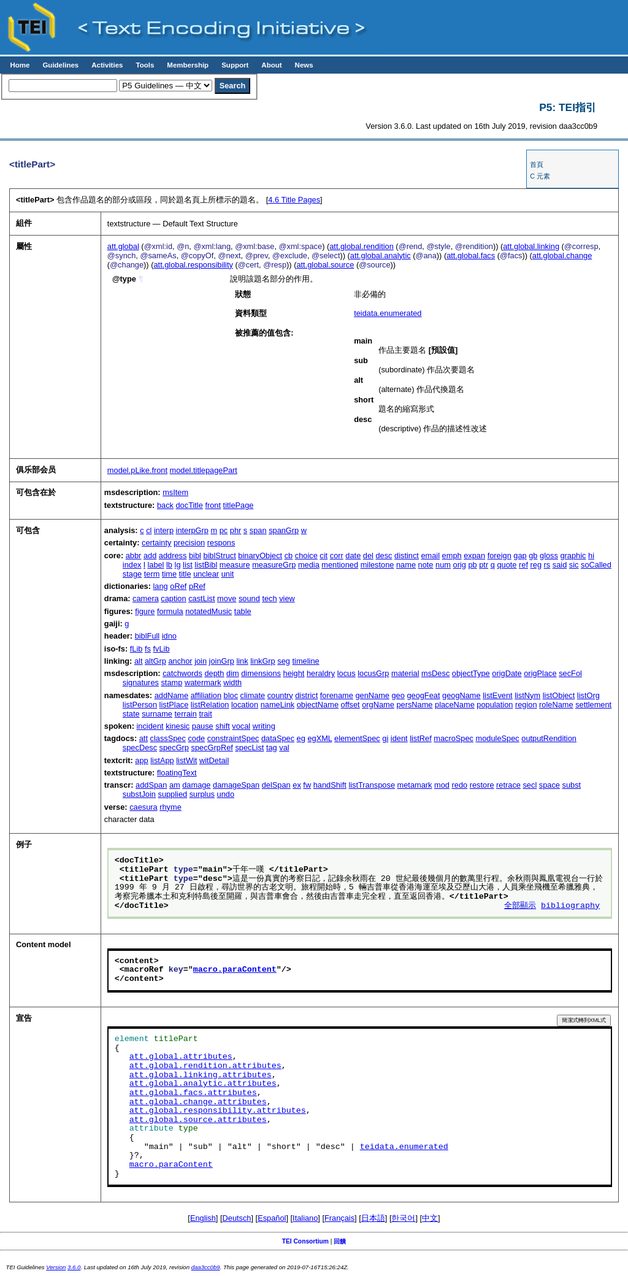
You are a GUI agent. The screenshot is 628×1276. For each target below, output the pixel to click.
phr (236, 530)
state (131, 713)
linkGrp (262, 661)
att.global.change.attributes (198, 1102)
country (280, 695)
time (169, 573)
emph (452, 555)
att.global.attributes (180, 1057)
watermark (203, 682)
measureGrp (274, 564)
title (185, 573)
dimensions (261, 673)
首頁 (536, 164)
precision (189, 542)
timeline (306, 661)
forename (336, 695)
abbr (134, 555)
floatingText (177, 772)
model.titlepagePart (203, 470)
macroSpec (453, 738)
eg (301, 738)
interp (164, 530)
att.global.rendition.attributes (205, 1066)
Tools (145, 65)
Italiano (305, 1218)
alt (138, 661)
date (353, 555)
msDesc (435, 673)
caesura (143, 807)
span (258, 530)
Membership (188, 65)
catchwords (182, 673)
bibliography (570, 906)
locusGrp (373, 673)
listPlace (174, 704)
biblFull (147, 635)
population (495, 704)
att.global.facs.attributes (193, 1093)
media (309, 564)
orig (459, 564)
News (304, 65)
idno (169, 635)
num (443, 564)
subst (571, 785)
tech (269, 598)
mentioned (339, 564)
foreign (499, 555)
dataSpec (277, 738)
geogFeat (423, 695)
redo (460, 785)
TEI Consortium (305, 1241)
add (150, 555)
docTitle (189, 505)
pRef (197, 586)
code (196, 738)
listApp (162, 760)
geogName (461, 695)
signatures (141, 682)
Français (339, 1218)
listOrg (588, 695)
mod (442, 785)
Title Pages (294, 199)
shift (222, 726)
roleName (556, 704)
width (232, 682)
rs (547, 564)
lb (169, 564)
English (203, 1218)
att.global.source (325, 264)
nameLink (278, 704)
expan (474, 555)
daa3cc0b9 (205, 1267)
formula (170, 611)
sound (249, 598)
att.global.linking (531, 246)
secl (530, 785)
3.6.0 (73, 1267)
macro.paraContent (235, 969)
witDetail (214, 760)
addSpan (151, 785)
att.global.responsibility (192, 264)
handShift (330, 785)
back (165, 505)
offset (350, 704)
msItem (175, 492)
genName (372, 695)
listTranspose (371, 785)
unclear (206, 573)
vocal (241, 726)
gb (533, 555)
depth (214, 673)
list (188, 564)
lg (178, 564)
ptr (483, 564)
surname (157, 713)
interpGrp (192, 530)
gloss (549, 555)
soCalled (596, 564)
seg (283, 661)
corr (336, 555)
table (242, 611)
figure (145, 611)
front (213, 505)
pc (224, 530)
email (430, 555)
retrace (508, 785)
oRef (178, 586)
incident (149, 726)
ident (399, 738)
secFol (570, 673)
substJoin (139, 794)
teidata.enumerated (387, 313)
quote (506, 564)
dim (232, 673)
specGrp (174, 747)
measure (235, 564)
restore (482, 785)
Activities (107, 65)
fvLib (161, 648)
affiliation (206, 695)
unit (227, 573)
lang (160, 586)
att (143, 738)
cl (148, 530)
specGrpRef (212, 747)
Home (19, 65)
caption (173, 598)
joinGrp (221, 661)
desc (383, 555)
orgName (378, 704)
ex (297, 785)
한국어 (403, 1218)
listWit (186, 760)
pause (202, 726)
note (426, 564)
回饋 (340, 1241)
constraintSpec (233, 738)
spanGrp (284, 530)
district (306, 695)
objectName (318, 704)
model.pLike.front (137, 470)
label (155, 564)
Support (234, 65)
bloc (231, 695)
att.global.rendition (361, 246)
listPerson (140, 704)
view (287, 598)
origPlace (540, 673)
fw (307, 785)
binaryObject (260, 555)
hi (591, 555)
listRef (421, 738)
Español (272, 1218)
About (271, 65)
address (173, 555)
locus (346, 673)
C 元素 (540, 176)
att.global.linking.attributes (200, 1075)
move (226, 598)
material (405, 673)
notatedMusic (208, 611)
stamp (171, 682)
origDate (506, 673)
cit (323, 555)
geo (397, 695)
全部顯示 (520, 906)
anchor (180, 661)
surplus (202, 794)
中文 (430, 1218)
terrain (186, 713)
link (242, 661)
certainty (156, 542)
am (174, 785)
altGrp (155, 661)
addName (172, 695)
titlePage (238, 505)
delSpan (276, 785)
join (200, 661)
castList (201, 598)
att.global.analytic (380, 255)
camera (145, 598)
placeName (455, 704)
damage (196, 785)
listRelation (210, 704)
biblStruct (219, 555)
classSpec (168, 738)
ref (523, 564)
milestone (377, 564)
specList (249, 747)
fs (148, 648)
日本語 (373, 1218)
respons (221, 542)
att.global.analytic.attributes (203, 1084)
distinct (406, 555)
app (141, 760)
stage (132, 573)
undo (225, 794)
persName (414, 704)
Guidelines (60, 65)
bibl (195, 555)
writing (264, 726)
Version (56, 1267)
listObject (559, 695)
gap (519, 555)
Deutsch (237, 1218)
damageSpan (236, 785)
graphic (573, 555)
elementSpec (357, 738)
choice (306, 555)
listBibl (205, 564)
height (294, 673)
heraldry (321, 673)
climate (253, 695)
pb (472, 564)
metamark (414, 785)
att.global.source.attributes (198, 1120)
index (132, 564)
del (368, 555)
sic (574, 564)
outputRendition (548, 738)
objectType (471, 673)
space (549, 785)
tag (271, 747)
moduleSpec (497, 738)
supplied (172, 794)
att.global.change (562, 255)
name (406, 564)
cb (289, 555)
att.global (123, 246)
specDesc (140, 747)
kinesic (178, 726)
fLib (136, 648)
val (284, 747)
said (560, 564)
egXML (319, 738)
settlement (593, 704)
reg (536, 564)
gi (385, 738)
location (244, 704)
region (526, 704)
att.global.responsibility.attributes (217, 1110)
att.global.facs (470, 255)
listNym (527, 695)
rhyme (170, 807)
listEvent (497, 695)
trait (205, 713)
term (152, 573)
